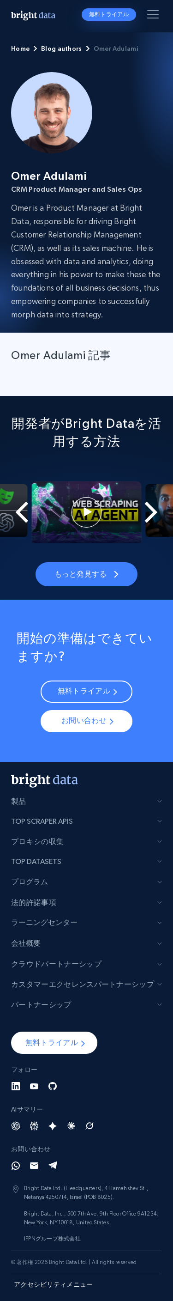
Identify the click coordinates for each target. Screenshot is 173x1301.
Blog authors (61, 48)
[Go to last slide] (16, 512)
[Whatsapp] (15, 1165)
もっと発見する (86, 574)
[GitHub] (52, 1086)
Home (20, 48)
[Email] (34, 1165)
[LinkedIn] (15, 1086)
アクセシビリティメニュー (53, 1284)
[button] (54, 1043)
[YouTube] (34, 1086)
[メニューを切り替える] (154, 16)
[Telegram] (52, 1165)
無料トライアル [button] (109, 14)
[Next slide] (157, 512)
